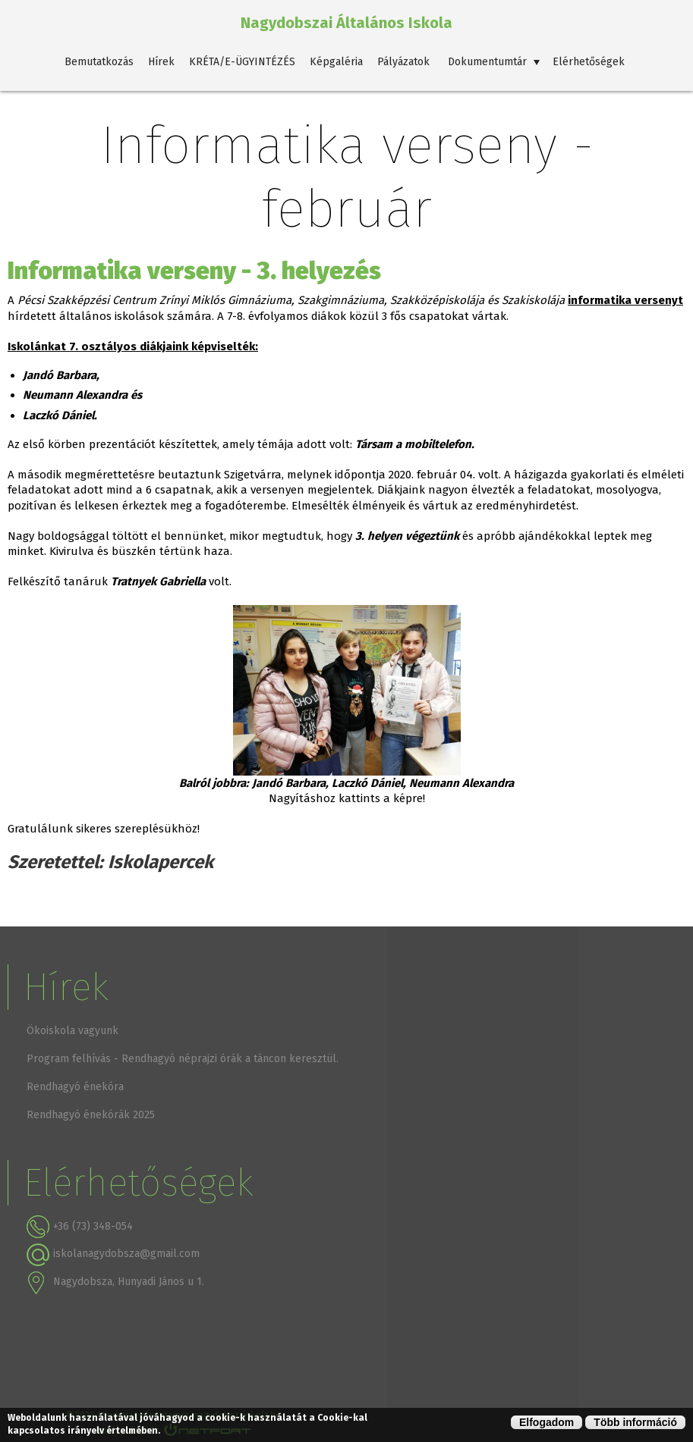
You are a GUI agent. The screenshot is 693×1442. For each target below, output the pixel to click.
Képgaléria (336, 61)
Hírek (161, 61)
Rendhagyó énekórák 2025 (91, 1114)
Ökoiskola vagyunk (72, 1030)
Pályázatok (403, 61)
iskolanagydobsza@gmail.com (126, 1253)
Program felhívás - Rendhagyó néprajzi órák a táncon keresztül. (183, 1058)
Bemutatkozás (99, 61)
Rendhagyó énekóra (75, 1086)
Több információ (635, 1422)
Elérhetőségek (589, 61)
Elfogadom (546, 1422)
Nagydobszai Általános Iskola (346, 23)
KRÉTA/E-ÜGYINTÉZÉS (242, 61)
